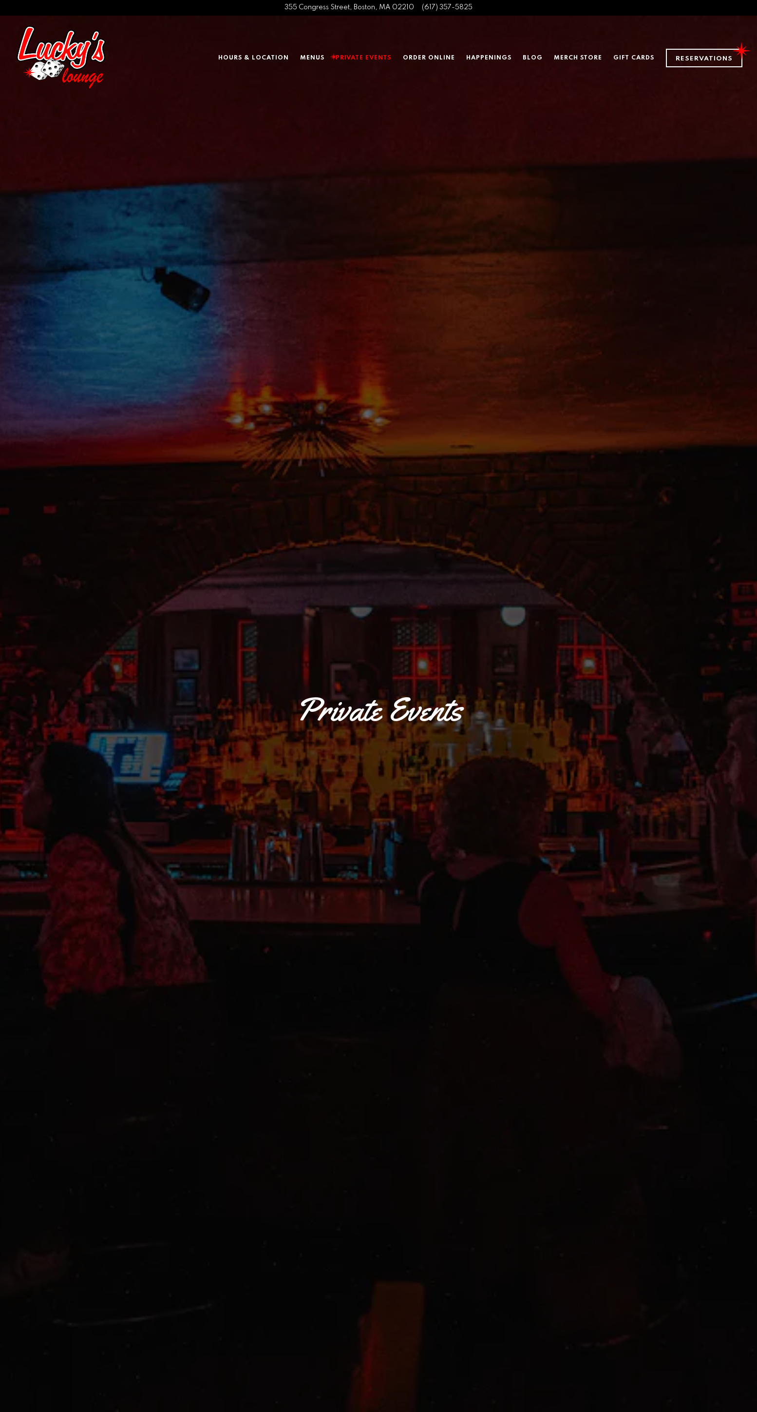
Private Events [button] (363, 58)
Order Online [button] (429, 58)
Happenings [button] (488, 58)
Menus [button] (312, 58)
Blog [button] (533, 58)
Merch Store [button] (578, 58)
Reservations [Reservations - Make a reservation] (704, 59)
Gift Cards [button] (633, 58)
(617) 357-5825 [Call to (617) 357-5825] (447, 7)
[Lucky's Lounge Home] (61, 57)
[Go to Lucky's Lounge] (349, 7)
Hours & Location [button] (253, 58)
